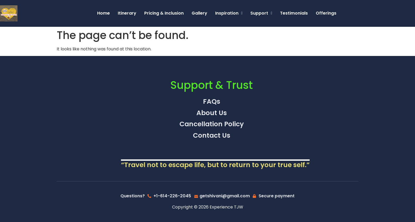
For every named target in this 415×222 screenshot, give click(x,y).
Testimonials (294, 13)
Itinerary (127, 13)
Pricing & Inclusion (164, 13)
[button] (228, 13)
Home (103, 13)
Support (261, 13)
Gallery (199, 13)
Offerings (326, 13)
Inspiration (228, 13)
